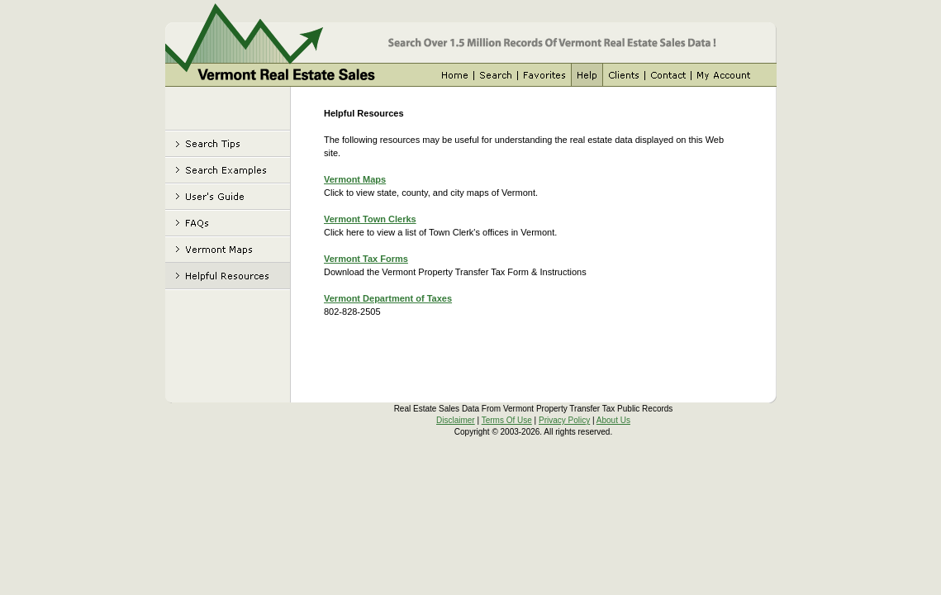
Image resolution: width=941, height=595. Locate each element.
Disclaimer (455, 420)
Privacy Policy (564, 420)
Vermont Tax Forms (366, 259)
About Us (613, 420)
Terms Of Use (507, 420)
